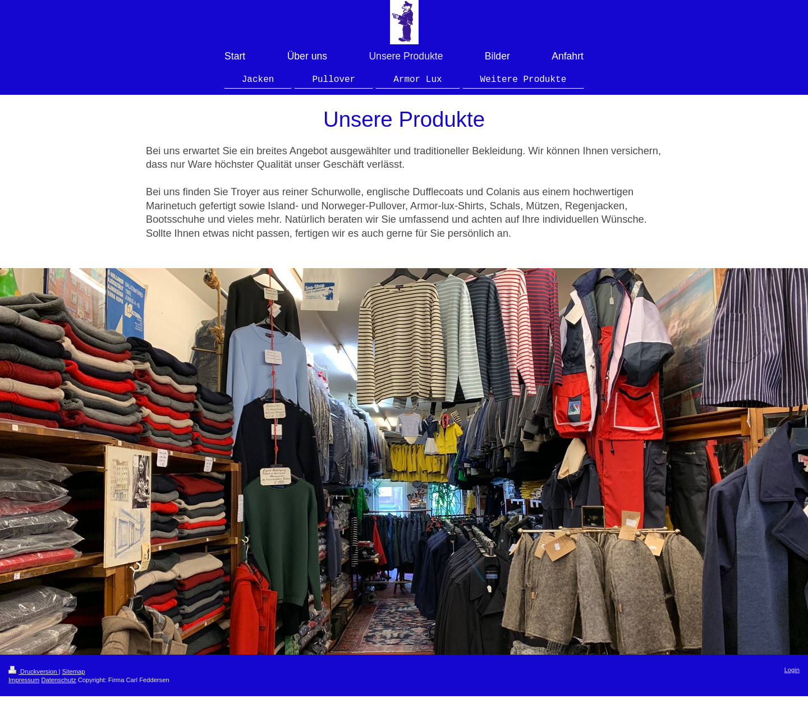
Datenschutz (58, 680)
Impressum (23, 680)
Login (792, 669)
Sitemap (73, 671)
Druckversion (33, 671)
